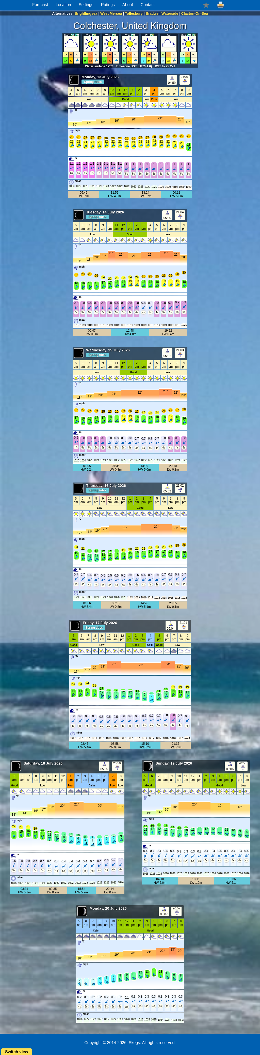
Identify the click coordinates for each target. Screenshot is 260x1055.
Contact (148, 5)
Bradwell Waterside (162, 13)
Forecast (40, 5)
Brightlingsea (86, 13)
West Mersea (111, 13)
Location (63, 5)
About (127, 5)
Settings (86, 5)
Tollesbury (134, 13)
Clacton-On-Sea (194, 13)
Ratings (108, 5)
